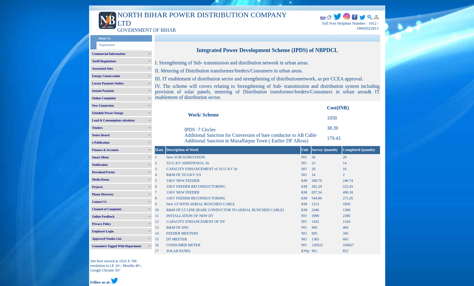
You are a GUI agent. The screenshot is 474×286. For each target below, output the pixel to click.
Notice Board (100, 135)
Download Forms (103, 172)
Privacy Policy (101, 224)
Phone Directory (103, 194)
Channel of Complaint (107, 209)
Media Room (100, 179)
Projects (97, 187)
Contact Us (99, 201)
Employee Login (103, 231)
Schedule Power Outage (107, 113)
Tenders (97, 127)
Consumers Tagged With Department (116, 246)
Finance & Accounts (105, 150)
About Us (104, 38)
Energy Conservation (106, 76)
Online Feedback (103, 216)
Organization (107, 45)
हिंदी (323, 18)
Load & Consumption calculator (113, 120)
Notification (100, 164)
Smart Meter (100, 157)
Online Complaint (104, 98)
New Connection (103, 105)
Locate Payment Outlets (108, 83)
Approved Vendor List (107, 238)
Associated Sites (102, 68)
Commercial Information (108, 53)
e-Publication (101, 142)
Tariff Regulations (104, 61)
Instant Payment (103, 90)
